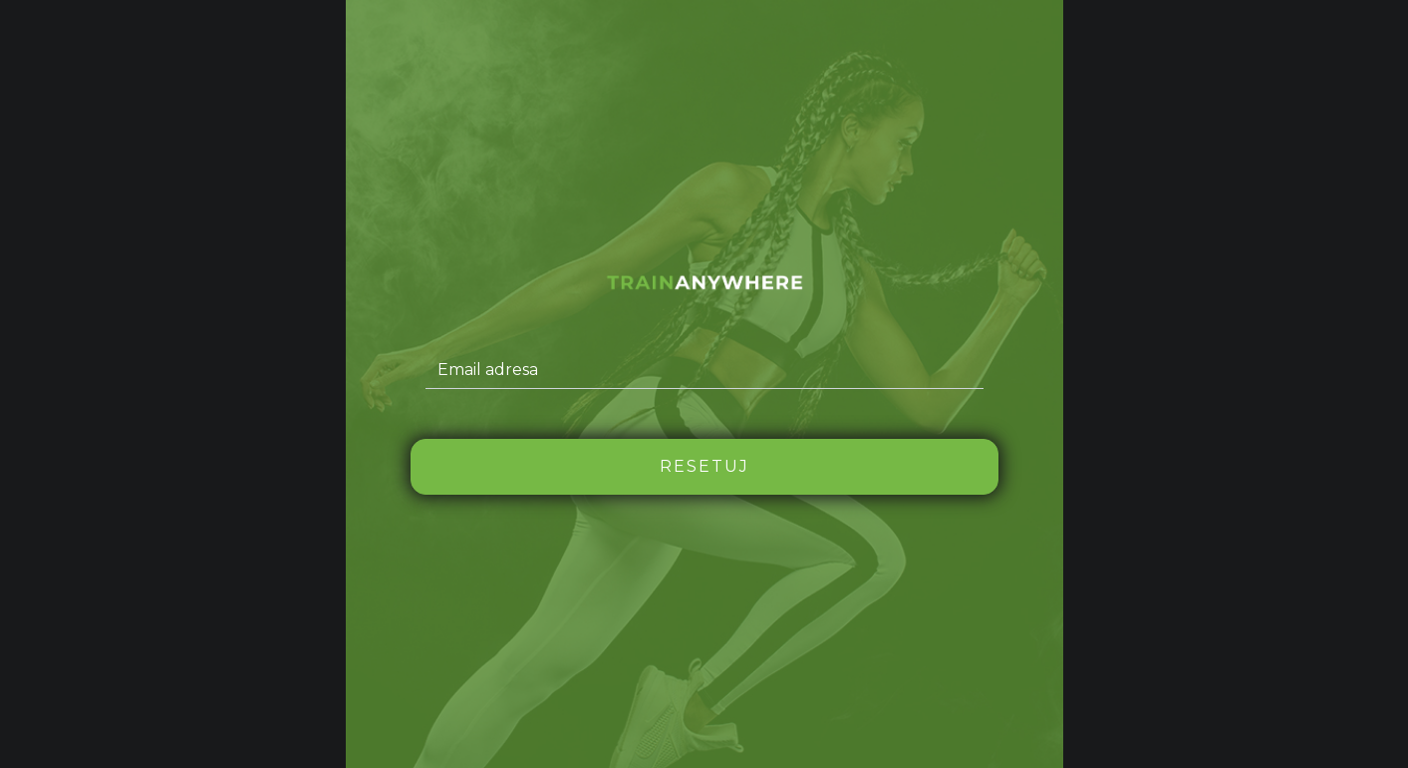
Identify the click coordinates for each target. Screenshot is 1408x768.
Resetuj (704, 466)
